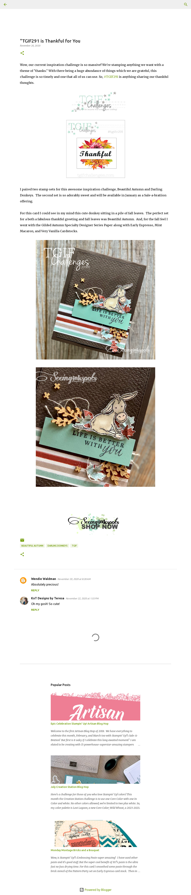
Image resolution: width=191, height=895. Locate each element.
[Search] (15, 4)
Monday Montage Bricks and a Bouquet (75, 850)
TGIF (74, 545)
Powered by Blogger (95, 889)
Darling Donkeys (58, 545)
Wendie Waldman (43, 578)
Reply (35, 590)
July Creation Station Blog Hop (70, 786)
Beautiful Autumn (32, 545)
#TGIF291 (111, 77)
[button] (22, 53)
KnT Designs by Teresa (47, 598)
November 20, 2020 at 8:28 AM (73, 579)
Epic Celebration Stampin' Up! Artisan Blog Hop (79, 723)
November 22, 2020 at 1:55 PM (82, 598)
